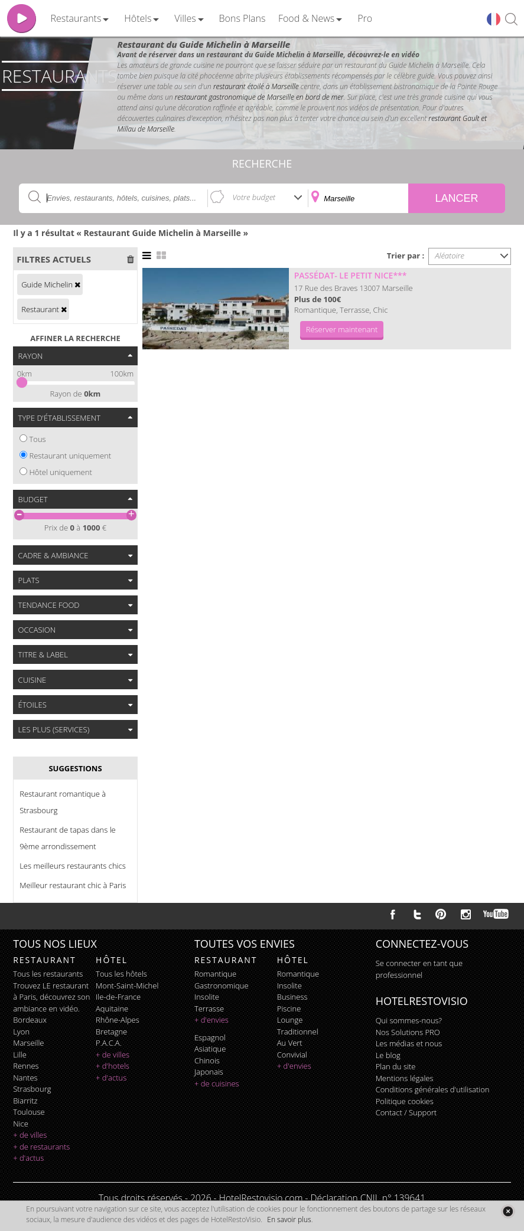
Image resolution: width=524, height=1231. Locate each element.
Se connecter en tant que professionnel (419, 969)
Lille (20, 1054)
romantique (215, 973)
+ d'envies (211, 1019)
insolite (206, 996)
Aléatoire (449, 255)
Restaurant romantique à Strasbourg (62, 802)
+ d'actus (28, 1158)
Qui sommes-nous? (409, 1020)
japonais (208, 1071)
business (292, 996)
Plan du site (396, 1066)
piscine (289, 1008)
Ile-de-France (118, 996)
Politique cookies (405, 1101)
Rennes (25, 1065)
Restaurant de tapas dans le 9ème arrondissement (67, 838)
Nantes (25, 1077)
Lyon (21, 1031)
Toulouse (29, 1111)
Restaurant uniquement (70, 455)
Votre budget (254, 197)
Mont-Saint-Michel (127, 985)
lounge (290, 1019)
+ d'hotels (112, 1065)
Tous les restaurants (48, 973)
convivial (292, 1054)
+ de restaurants (41, 1146)
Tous (37, 439)
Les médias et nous (409, 1043)
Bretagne (111, 1031)
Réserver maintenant (342, 329)
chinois (207, 1060)
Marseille (28, 1042)
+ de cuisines (216, 1083)
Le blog (388, 1055)
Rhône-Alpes (117, 1019)
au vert (289, 1042)
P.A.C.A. (109, 1042)
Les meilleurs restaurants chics (72, 865)
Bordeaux (30, 1019)
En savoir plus (289, 1219)
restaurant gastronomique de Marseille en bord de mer (259, 97)
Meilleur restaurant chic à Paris (72, 885)
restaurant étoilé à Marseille (256, 86)
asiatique (210, 1048)
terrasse (209, 1008)
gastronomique (221, 985)
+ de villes (30, 1134)
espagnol (210, 1037)
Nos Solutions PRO (408, 1032)
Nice (20, 1123)
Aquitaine (112, 1008)
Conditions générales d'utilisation (433, 1089)
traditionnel (297, 1031)
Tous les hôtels (121, 973)
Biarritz (25, 1100)
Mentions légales (405, 1078)
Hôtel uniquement (60, 472)
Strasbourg (32, 1088)
